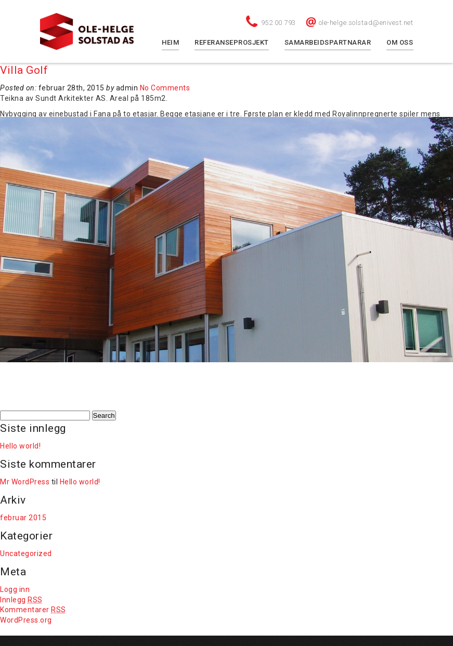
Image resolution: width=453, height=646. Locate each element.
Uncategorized (26, 553)
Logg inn (15, 589)
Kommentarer (33, 609)
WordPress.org (26, 620)
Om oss (399, 42)
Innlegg (21, 600)
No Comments (165, 88)
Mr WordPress (24, 482)
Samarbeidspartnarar (327, 42)
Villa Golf (24, 70)
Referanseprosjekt (232, 42)
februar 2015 (23, 517)
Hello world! (20, 446)
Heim (170, 42)
